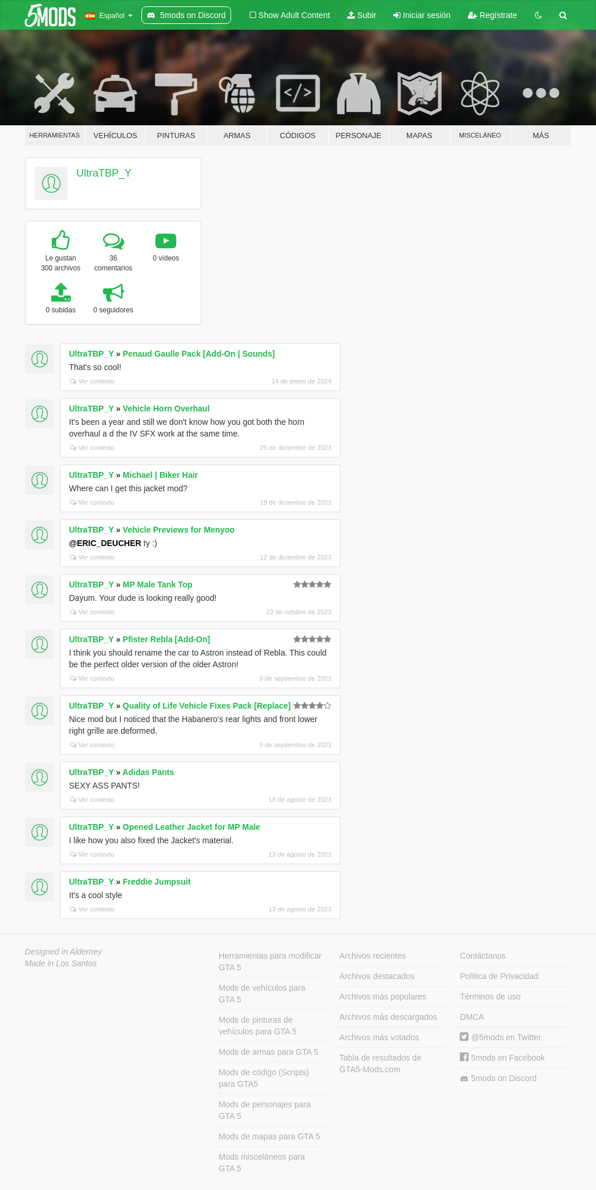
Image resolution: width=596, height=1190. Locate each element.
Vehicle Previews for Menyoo (179, 529)
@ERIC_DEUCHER (105, 543)
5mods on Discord (498, 1078)
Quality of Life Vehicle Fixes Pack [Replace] (207, 705)
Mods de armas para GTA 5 (268, 1052)
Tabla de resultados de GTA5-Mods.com (380, 1063)
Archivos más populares (382, 996)
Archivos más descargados (388, 1017)
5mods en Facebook (502, 1057)
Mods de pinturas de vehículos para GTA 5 (258, 1025)
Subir (362, 15)
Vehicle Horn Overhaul (166, 408)
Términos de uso (490, 996)
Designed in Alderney (63, 951)
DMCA (472, 1017)
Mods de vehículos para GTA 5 (262, 993)
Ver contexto (92, 381)
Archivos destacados (376, 976)
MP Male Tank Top (158, 584)
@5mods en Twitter (500, 1037)
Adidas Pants (148, 772)
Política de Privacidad (499, 976)
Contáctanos (483, 955)
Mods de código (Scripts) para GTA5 (264, 1078)
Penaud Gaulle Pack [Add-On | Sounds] (199, 353)
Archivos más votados (379, 1037)
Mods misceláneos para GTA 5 (262, 1162)
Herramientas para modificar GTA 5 (270, 961)
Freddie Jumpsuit (157, 881)
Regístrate (492, 15)
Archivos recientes (372, 955)
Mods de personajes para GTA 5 (265, 1110)
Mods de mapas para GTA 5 (269, 1136)
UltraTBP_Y (104, 173)
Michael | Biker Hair (160, 475)
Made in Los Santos (61, 963)
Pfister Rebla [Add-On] (166, 639)
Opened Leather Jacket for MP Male (191, 827)
